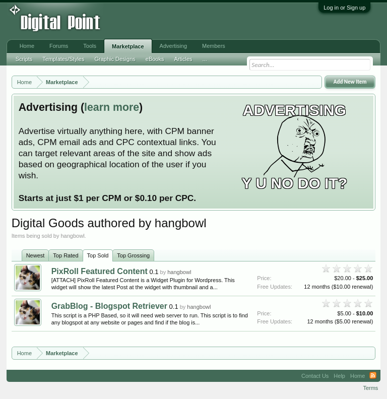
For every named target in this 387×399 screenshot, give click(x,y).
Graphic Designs (114, 59)
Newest (35, 255)
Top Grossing (133, 255)
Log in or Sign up (344, 8)
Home (27, 46)
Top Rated (65, 255)
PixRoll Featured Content (99, 271)
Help (339, 376)
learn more (111, 107)
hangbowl (179, 272)
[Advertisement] (166, 21)
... (205, 59)
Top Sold (98, 255)
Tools (89, 46)
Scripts (24, 59)
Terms (370, 388)
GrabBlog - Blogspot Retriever (109, 306)
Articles (183, 59)
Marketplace (128, 46)
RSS (373, 376)
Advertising (173, 46)
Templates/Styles (63, 59)
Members (213, 46)
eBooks (155, 59)
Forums (58, 46)
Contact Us (315, 376)
